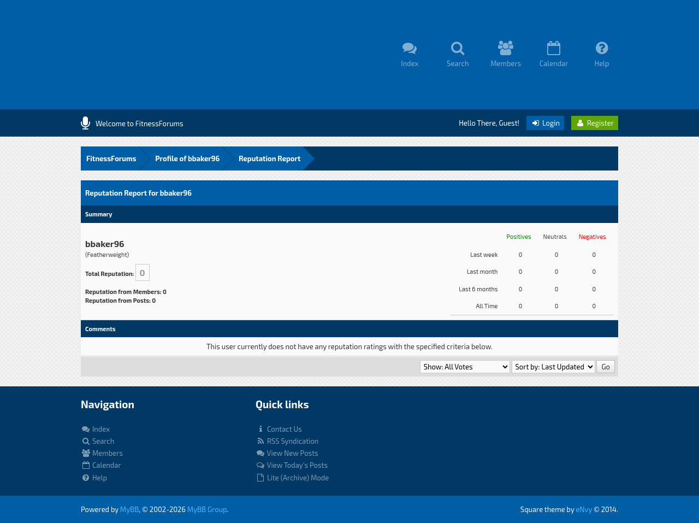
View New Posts (287, 453)
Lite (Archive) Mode (292, 477)
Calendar (101, 465)
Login (545, 123)
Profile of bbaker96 (187, 158)
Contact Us (279, 429)
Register (595, 123)
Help (94, 477)
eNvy (584, 509)
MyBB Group (207, 509)
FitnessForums (111, 158)
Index (95, 429)
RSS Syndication (287, 441)
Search (97, 441)
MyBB (129, 509)
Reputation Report (269, 158)
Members (102, 453)
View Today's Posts (292, 465)
